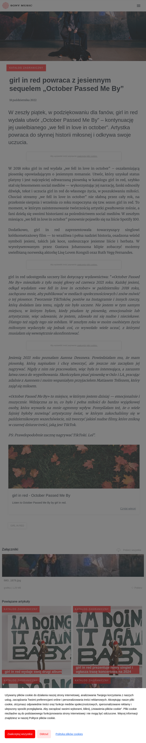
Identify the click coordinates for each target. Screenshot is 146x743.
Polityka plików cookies (69, 734)
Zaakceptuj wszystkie (20, 734)
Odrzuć (44, 734)
